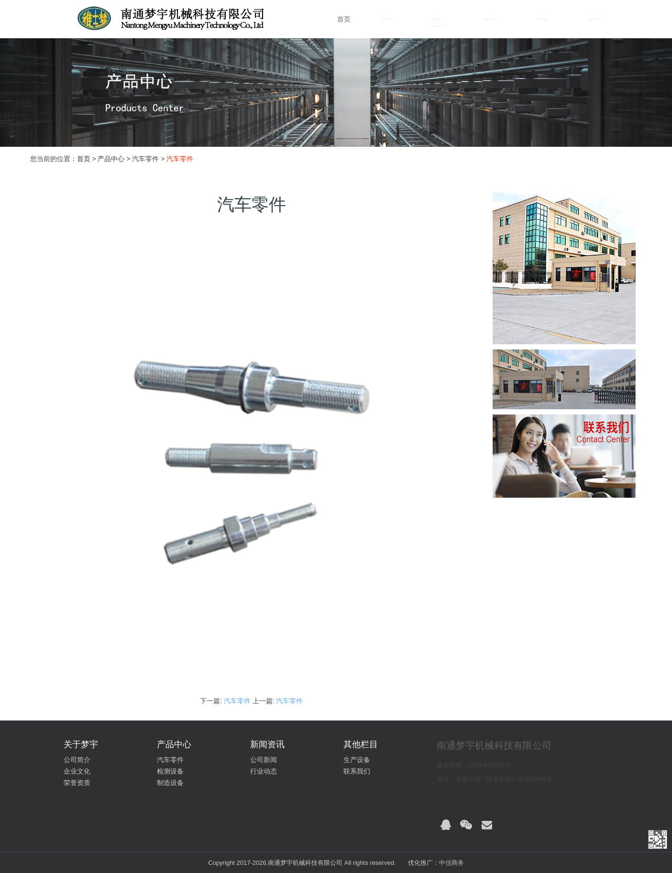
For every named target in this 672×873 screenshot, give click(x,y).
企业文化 (77, 771)
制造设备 (170, 782)
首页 (344, 19)
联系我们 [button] (594, 19)
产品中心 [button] (438, 19)
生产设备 (356, 760)
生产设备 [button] (542, 19)
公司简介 (77, 760)
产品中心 (111, 159)
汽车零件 (238, 701)
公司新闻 (263, 760)
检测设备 (170, 771)
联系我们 (356, 771)
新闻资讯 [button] (490, 19)
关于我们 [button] (386, 19)
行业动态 (263, 771)
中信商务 (451, 862)
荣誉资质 (77, 782)
